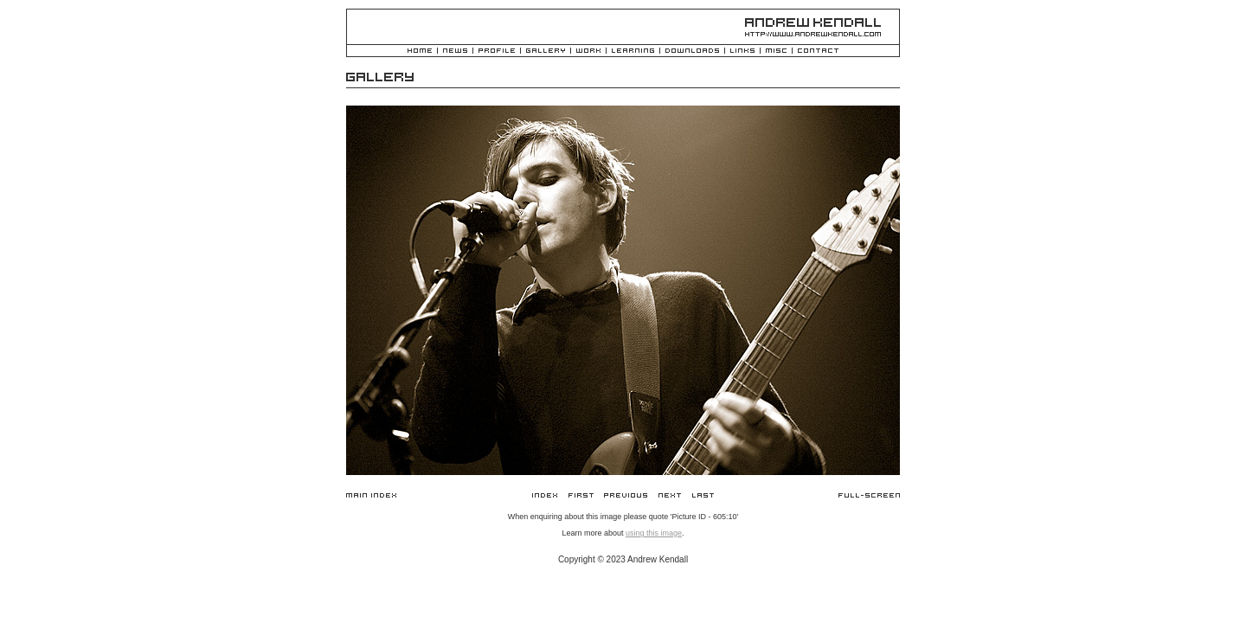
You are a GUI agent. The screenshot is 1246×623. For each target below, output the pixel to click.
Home (420, 51)
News (455, 51)
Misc (776, 51)
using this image (654, 533)
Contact (818, 51)
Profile (496, 51)
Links (742, 51)
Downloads (692, 51)
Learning (633, 51)
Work (588, 51)
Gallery (545, 51)
